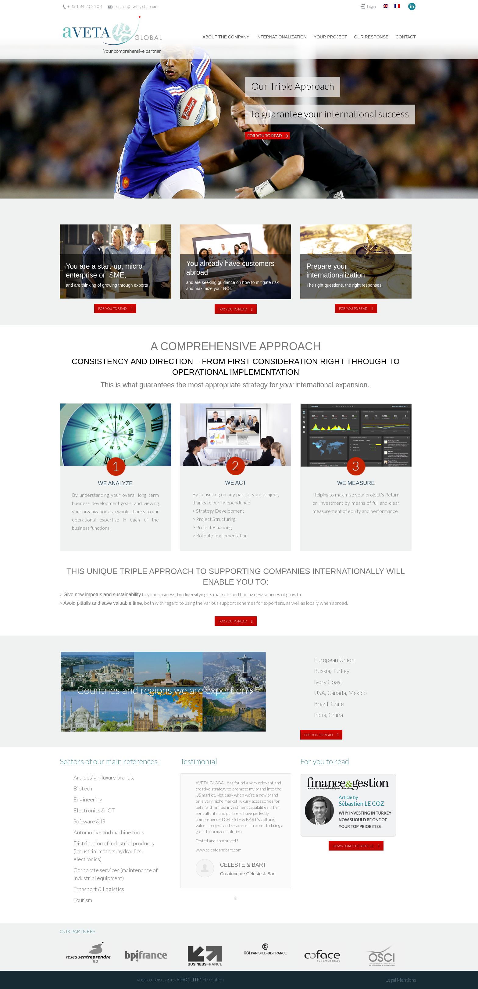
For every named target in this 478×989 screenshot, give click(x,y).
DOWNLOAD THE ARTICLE (356, 846)
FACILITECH (193, 979)
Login (371, 6)
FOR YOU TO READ (115, 308)
